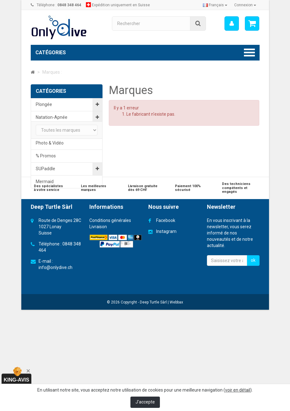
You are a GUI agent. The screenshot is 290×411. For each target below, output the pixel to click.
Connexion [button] (245, 5)
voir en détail (237, 390)
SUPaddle (45, 168)
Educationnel (48, 130)
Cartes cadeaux (62, 268)
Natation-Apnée (51, 117)
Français (215, 5)
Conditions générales (110, 332)
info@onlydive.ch (55, 379)
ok (253, 372)
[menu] (231, 23)
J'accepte (145, 401)
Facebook (165, 332)
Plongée (44, 104)
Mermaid (45, 181)
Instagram (166, 343)
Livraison (98, 338)
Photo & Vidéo (50, 142)
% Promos (46, 155)
